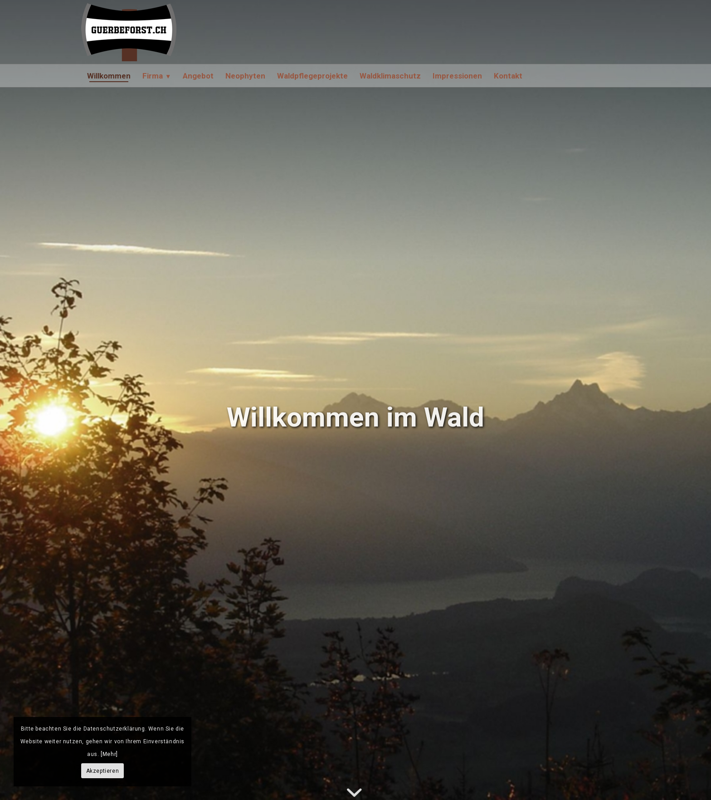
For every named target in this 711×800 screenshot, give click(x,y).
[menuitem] (108, 75)
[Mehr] (109, 754)
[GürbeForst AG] (128, 32)
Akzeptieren (102, 771)
